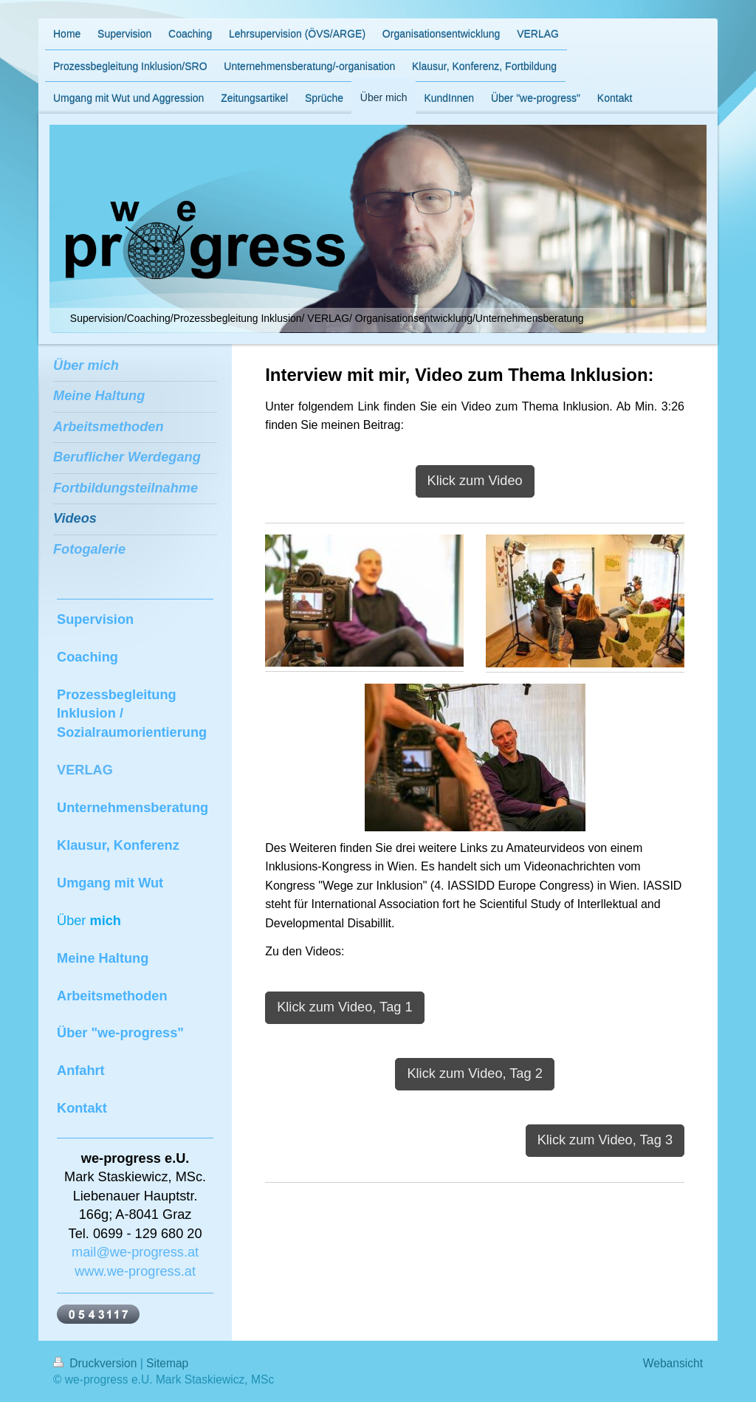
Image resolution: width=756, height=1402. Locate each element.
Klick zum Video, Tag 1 (344, 1007)
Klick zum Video (475, 480)
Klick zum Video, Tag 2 (474, 1073)
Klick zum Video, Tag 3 (605, 1140)
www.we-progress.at (135, 1271)
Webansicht (673, 1363)
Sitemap (167, 1363)
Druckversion (96, 1363)
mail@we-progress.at (135, 1252)
